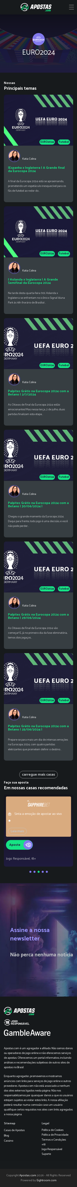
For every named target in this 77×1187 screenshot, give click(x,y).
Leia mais (17, 831)
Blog (6, 1135)
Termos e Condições (54, 1139)
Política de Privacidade (55, 1135)
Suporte (46, 1154)
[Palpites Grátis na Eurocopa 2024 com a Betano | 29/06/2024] (38, 595)
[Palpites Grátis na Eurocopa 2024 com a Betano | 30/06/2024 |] (38, 483)
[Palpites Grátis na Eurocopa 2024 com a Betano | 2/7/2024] (38, 372)
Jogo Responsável (52, 1149)
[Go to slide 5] (47, 872)
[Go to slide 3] (39, 872)
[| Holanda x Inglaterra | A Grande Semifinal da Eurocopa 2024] (38, 260)
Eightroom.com (46, 1180)
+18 (43, 1144)
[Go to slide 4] (43, 872)
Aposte (21, 843)
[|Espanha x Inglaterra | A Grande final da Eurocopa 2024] (38, 148)
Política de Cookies (52, 1130)
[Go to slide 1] (30, 872)
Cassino (8, 1141)
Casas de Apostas (14, 1130)
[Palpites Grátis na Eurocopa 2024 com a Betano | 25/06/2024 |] (38, 707)
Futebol (64, 142)
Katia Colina (29, 159)
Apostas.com (27, 1175)
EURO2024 (47, 142)
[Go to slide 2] (34, 872)
